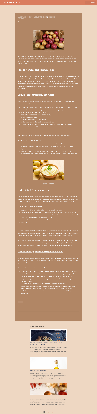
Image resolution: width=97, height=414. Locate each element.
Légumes (20, 301)
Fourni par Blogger (48, 412)
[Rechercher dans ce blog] (88, 2)
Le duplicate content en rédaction (38, 396)
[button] (19, 22)
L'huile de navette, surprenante (38, 370)
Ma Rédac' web (12, 2)
